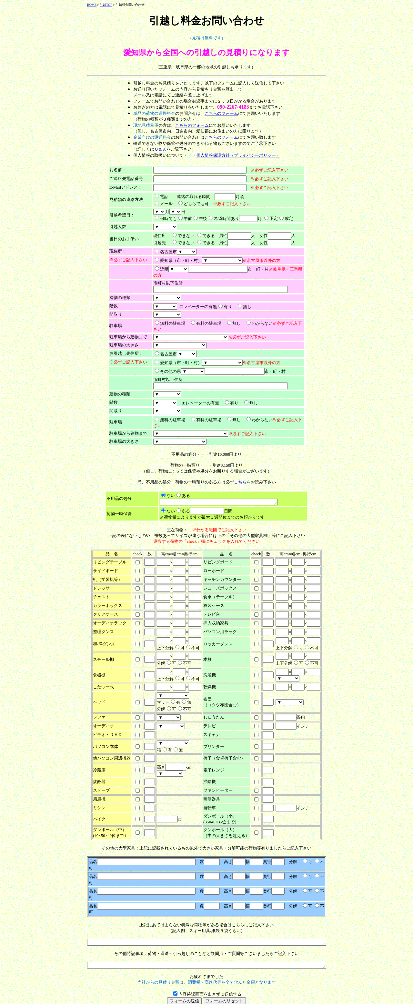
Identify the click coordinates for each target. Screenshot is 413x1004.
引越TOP (91, 4)
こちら (240, 482)
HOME (77, 4)
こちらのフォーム (221, 113)
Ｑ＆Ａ (160, 149)
